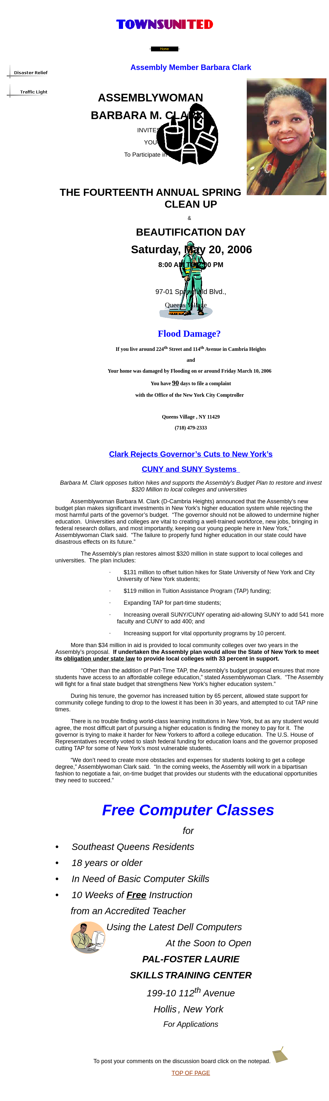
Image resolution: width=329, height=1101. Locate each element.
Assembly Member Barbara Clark (190, 67)
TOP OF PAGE (191, 1073)
